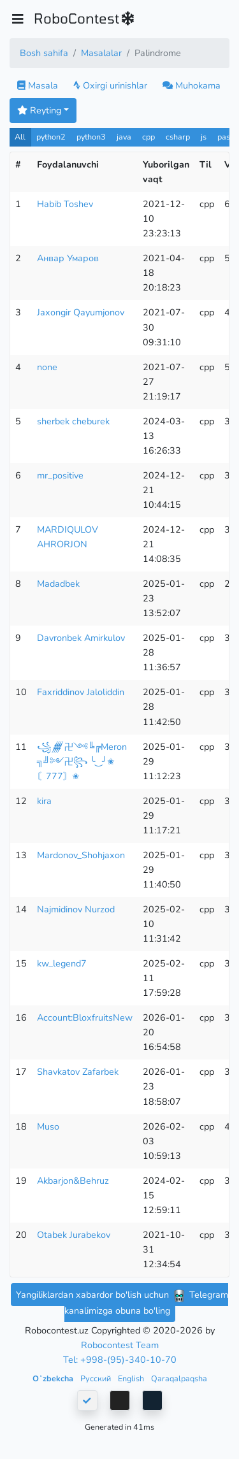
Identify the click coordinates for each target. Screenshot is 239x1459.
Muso (48, 1126)
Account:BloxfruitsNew (85, 1017)
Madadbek (58, 583)
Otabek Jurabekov (73, 1234)
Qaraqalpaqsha (179, 1378)
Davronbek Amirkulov (81, 637)
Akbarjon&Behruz (73, 1180)
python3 (91, 136)
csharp (178, 136)
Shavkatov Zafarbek (78, 1071)
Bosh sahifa (44, 53)
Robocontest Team (120, 1345)
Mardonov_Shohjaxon (81, 855)
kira (44, 800)
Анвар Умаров (68, 258)
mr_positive (60, 475)
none (47, 367)
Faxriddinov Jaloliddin (80, 692)
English (132, 1378)
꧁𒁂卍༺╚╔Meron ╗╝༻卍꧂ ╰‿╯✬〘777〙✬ (82, 761)
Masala (37, 85)
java (124, 136)
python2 (51, 136)
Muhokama (192, 85)
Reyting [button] (39, 110)
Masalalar (101, 53)
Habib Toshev (65, 204)
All (20, 136)
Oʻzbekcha (54, 1378)
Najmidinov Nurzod (76, 909)
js (205, 136)
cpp (148, 136)
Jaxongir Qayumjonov (80, 312)
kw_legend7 (62, 963)
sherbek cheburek (73, 421)
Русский (96, 1378)
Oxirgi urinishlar (110, 85)
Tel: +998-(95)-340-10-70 (120, 1359)
